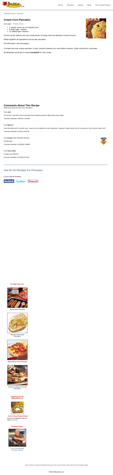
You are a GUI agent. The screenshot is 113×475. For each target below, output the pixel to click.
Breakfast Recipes (9, 13)
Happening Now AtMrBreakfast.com (17, 397)
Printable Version (18, 24)
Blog (89, 5)
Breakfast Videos (17, 426)
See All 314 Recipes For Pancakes (23, 170)
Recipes (70, 5)
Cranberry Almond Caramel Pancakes (17, 387)
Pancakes (20, 13)
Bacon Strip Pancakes (17, 308)
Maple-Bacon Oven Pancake (17, 360)
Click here (14, 420)
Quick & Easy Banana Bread (18, 416)
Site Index (70, 465)
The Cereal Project (102, 5)
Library (80, 5)
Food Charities (79, 465)
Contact (37, 465)
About (32, 465)
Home (60, 5)
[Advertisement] (56, 78)
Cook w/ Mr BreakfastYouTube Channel (17, 449)
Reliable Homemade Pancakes (17, 335)
